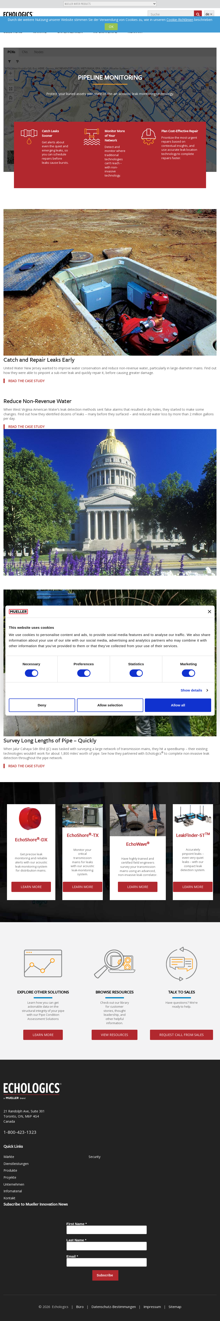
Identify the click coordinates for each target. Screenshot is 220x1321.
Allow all (178, 705)
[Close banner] (209, 611)
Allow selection (110, 705)
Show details (191, 690)
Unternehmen (70, 32)
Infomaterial (105, 32)
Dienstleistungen (16, 1163)
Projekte (9, 1177)
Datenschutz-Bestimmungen (113, 1306)
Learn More (31, 887)
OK (111, 26)
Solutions (12, 32)
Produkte (10, 1170)
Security (94, 1156)
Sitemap (175, 1306)
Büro (80, 1306)
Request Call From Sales (181, 1035)
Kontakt (135, 32)
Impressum (152, 1306)
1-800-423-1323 (20, 1132)
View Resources (114, 1035)
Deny (42, 705)
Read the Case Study (26, 381)
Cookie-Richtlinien (180, 19)
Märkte (40, 32)
